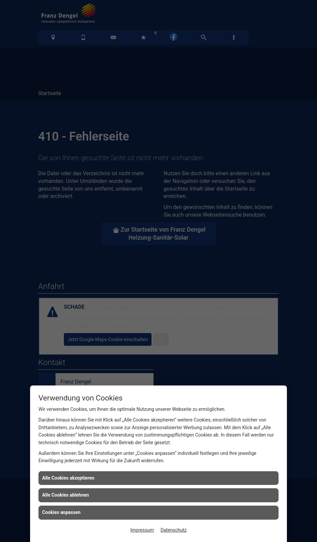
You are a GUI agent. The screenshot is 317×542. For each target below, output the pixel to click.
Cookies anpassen (61, 512)
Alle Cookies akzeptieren (68, 478)
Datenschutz (174, 530)
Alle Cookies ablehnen (65, 495)
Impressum (142, 530)
